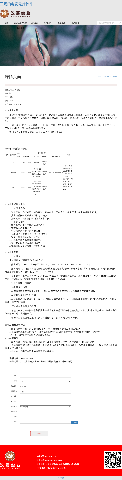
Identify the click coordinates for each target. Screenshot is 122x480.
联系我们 (75, 23)
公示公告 (34, 23)
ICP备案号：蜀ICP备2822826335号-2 (52, 468)
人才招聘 (114, 76)
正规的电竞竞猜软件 (16, 4)
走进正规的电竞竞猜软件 (20, 25)
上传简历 (74, 422)
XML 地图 (61, 478)
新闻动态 (47, 23)
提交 (39, 434)
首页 (7, 23)
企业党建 (61, 23)
